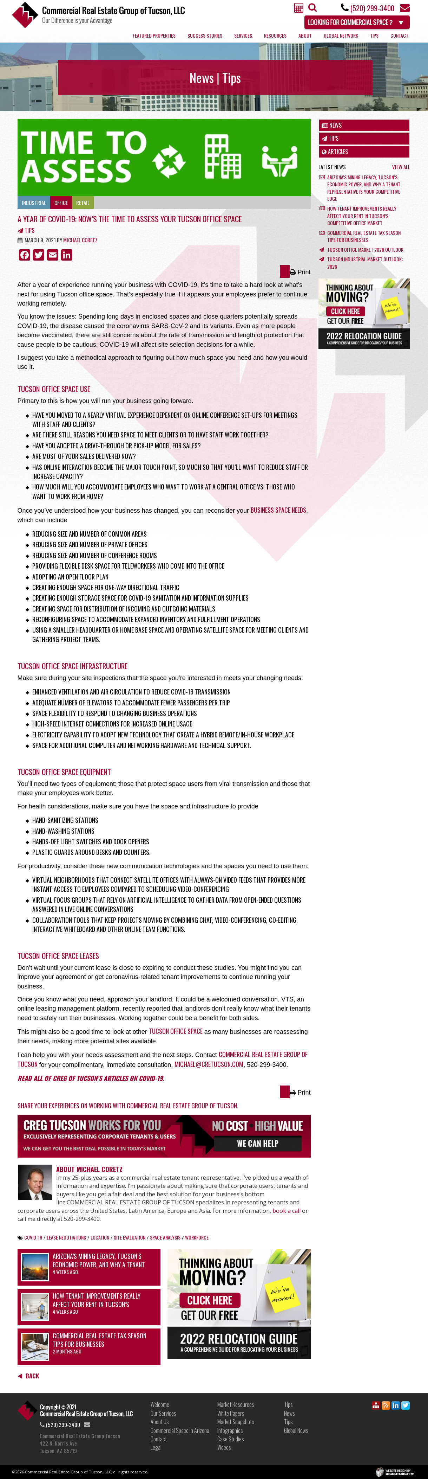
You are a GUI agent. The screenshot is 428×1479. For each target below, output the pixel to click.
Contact (399, 35)
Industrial (34, 202)
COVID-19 (33, 1237)
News (332, 125)
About (305, 35)
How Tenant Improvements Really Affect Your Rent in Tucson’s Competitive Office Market (96, 1304)
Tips (374, 35)
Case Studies (230, 1439)
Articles (335, 151)
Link (75, 1411)
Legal (156, 1447)
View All (401, 167)
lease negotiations (66, 1237)
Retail (83, 202)
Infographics (230, 1430)
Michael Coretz (80, 240)
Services (243, 35)
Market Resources (235, 1404)
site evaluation (129, 1237)
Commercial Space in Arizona (180, 1430)
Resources (275, 35)
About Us (160, 1421)
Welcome (160, 1404)
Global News (296, 1430)
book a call (286, 1211)
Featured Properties (154, 35)
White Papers (230, 1413)
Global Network (341, 35)
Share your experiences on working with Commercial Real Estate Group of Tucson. (128, 1105)
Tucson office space (176, 1031)
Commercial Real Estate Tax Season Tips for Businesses (99, 1340)
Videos (224, 1447)
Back (28, 1375)
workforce (197, 1237)
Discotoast (406, 1469)
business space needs (278, 509)
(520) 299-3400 (372, 7)
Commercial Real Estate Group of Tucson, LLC (98, 15)
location (100, 1237)
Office (61, 202)
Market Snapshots (235, 1421)
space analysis (165, 1237)
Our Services (163, 1413)
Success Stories (204, 35)
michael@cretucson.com (209, 1064)
